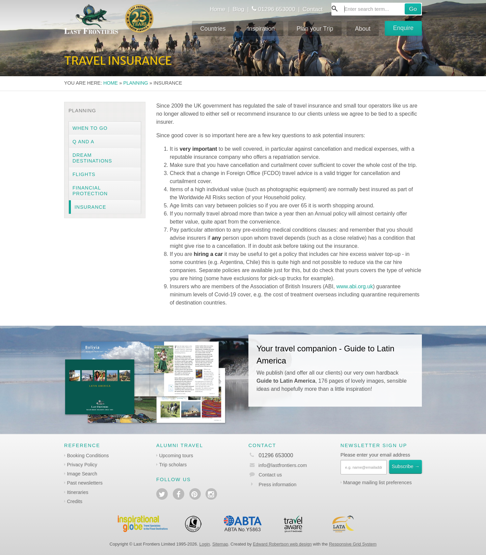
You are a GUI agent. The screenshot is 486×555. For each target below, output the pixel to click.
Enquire (403, 28)
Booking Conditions (88, 455)
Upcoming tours (176, 455)
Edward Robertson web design (282, 544)
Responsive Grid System (353, 544)
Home (217, 9)
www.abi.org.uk (354, 286)
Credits (74, 501)
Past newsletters (85, 483)
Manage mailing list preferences (377, 482)
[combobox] (376, 9)
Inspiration (261, 28)
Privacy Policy (82, 464)
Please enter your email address (375, 455)
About (363, 28)
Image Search (82, 473)
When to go (90, 128)
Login (204, 544)
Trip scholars (173, 464)
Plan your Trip (315, 28)
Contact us (270, 474)
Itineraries (77, 492)
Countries (212, 28)
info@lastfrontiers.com (277, 465)
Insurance (90, 207)
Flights (84, 174)
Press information (277, 484)
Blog (238, 9)
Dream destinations (92, 158)
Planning (135, 83)
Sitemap (220, 544)
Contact (313, 9)
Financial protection (90, 190)
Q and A (83, 141)
